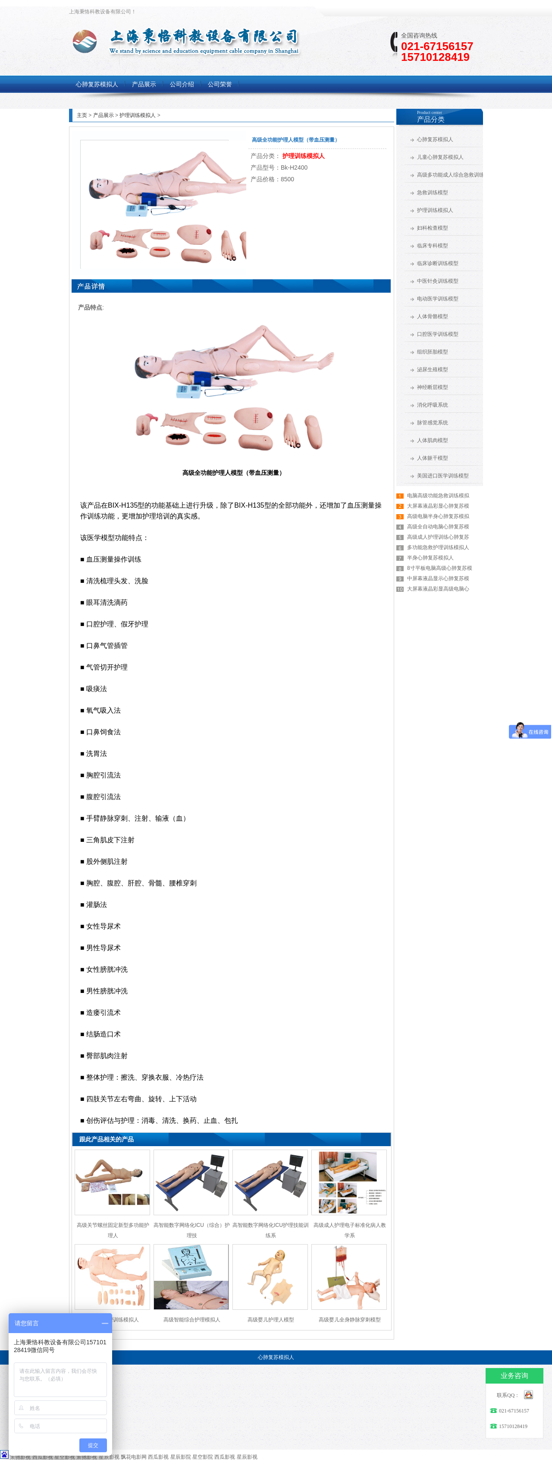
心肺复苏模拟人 (435, 139)
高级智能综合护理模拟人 (191, 1320)
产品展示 (103, 115)
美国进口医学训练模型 (443, 476)
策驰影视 (20, 1457)
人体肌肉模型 (432, 440)
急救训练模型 (432, 193)
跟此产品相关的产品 (106, 1139)
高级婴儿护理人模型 (271, 1320)
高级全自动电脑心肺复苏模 (438, 527)
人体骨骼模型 (432, 316)
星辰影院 (180, 1457)
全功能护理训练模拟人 (113, 1320)
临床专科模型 (432, 246)
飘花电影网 (134, 1457)
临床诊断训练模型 (437, 263)
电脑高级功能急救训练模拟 (438, 496)
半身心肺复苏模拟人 (430, 558)
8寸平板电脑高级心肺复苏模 (439, 568)
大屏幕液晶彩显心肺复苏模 (438, 506)
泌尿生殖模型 (432, 370)
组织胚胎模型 (432, 352)
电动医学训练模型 (437, 299)
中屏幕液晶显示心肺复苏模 (438, 578)
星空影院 (202, 1457)
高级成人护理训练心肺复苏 (438, 537)
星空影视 (64, 1457)
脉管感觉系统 (432, 423)
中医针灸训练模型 (437, 281)
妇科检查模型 (432, 228)
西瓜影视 (42, 1457)
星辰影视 (109, 1457)
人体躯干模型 (432, 458)
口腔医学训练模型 (437, 334)
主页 (82, 115)
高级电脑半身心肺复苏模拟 (438, 516)
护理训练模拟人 (137, 115)
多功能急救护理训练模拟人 (438, 547)
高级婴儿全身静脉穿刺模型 (350, 1320)
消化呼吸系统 (432, 405)
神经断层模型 (432, 387)
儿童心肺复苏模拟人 (440, 157)
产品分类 (431, 119)
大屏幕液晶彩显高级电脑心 (438, 589)
